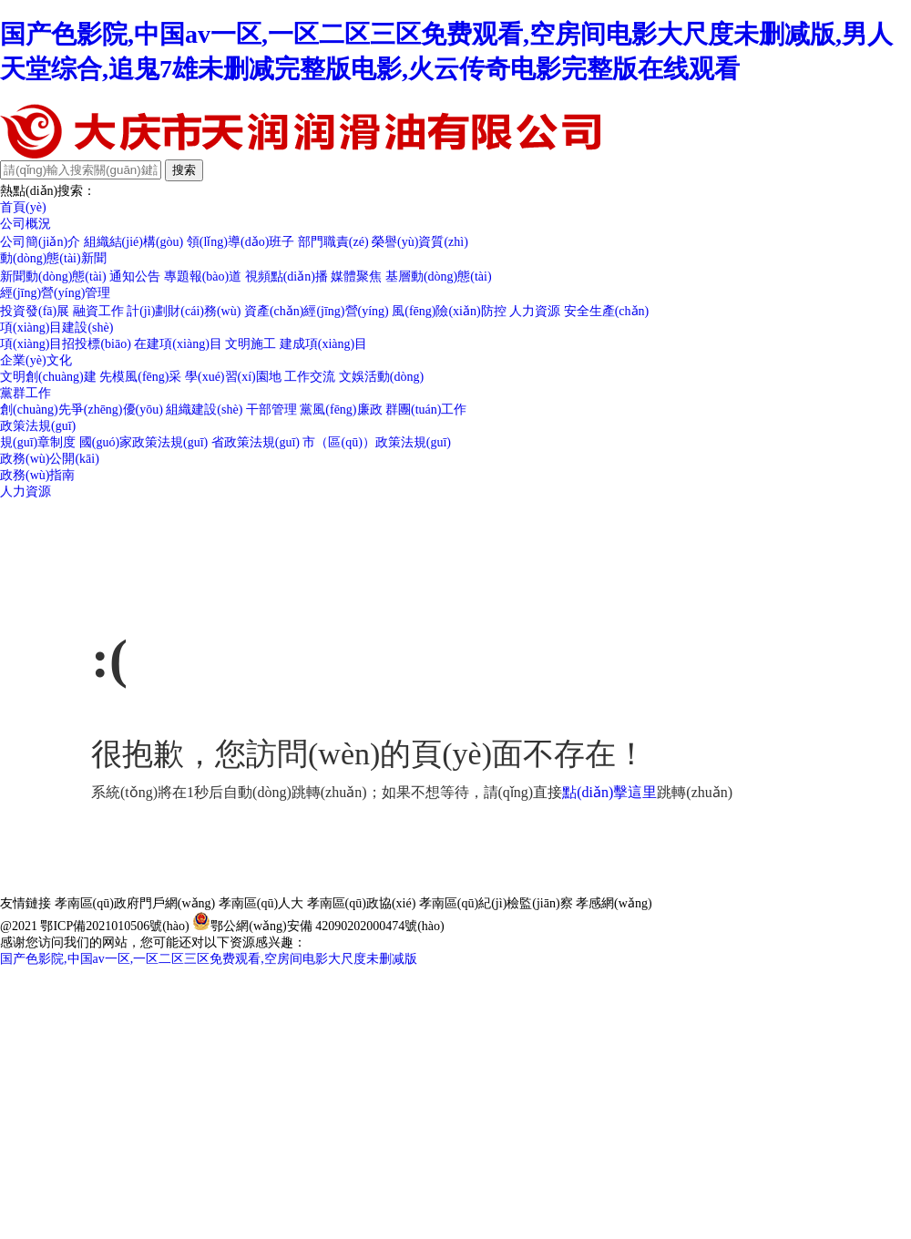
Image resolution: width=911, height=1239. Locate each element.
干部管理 (271, 409)
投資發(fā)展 (34, 311)
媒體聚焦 (356, 276)
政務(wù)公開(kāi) (49, 459)
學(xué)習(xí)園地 (233, 377)
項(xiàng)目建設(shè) (56, 327)
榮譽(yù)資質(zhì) (420, 242)
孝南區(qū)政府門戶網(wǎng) (135, 903)
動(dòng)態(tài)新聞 (53, 258)
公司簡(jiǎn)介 (40, 242)
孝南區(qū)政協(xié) (361, 903)
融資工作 (98, 311)
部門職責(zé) (333, 242)
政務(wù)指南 (37, 475)
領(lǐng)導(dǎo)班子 (241, 242)
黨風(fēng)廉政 (341, 409)
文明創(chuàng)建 (48, 377)
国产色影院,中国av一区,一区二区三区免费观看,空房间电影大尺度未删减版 (208, 959)
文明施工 (250, 344)
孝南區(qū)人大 (261, 903)
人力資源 (534, 311)
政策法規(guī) (38, 426)
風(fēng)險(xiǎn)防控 (449, 311)
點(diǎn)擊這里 (609, 792)
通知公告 (134, 276)
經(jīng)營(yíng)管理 (55, 293)
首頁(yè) (23, 207)
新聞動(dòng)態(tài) (53, 276)
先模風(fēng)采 (140, 377)
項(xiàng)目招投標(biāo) (65, 344)
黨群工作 (25, 393)
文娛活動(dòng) (381, 377)
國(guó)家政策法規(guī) (144, 442)
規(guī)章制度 (38, 442)
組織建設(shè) (204, 409)
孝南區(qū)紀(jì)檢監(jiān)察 (496, 903)
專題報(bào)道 (203, 276)
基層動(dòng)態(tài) (438, 276)
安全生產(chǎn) (607, 311)
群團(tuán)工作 (425, 409)
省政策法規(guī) (255, 442)
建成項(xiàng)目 (323, 344)
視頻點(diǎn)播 (286, 276)
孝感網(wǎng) (613, 903)
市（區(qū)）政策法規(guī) (376, 442)
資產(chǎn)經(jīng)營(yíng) (316, 311)
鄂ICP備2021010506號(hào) (114, 926)
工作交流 (309, 377)
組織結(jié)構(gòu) (134, 242)
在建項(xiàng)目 (177, 344)
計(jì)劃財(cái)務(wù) (184, 311)
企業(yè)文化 (36, 360)
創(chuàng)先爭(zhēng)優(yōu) (81, 409)
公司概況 (25, 223)
